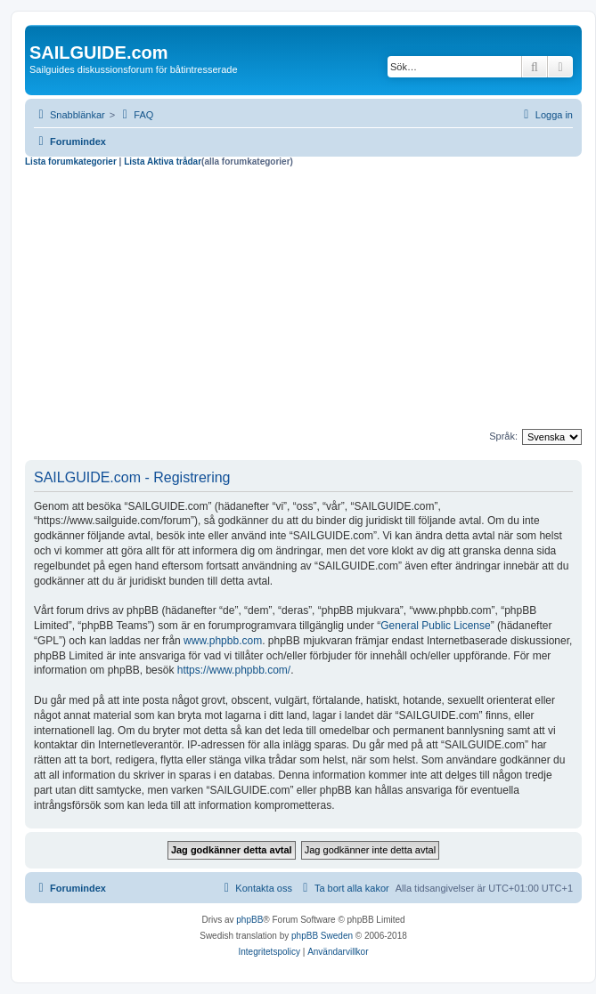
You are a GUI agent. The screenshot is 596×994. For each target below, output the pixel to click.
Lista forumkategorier (71, 161)
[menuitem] (135, 114)
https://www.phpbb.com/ (233, 670)
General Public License (435, 625)
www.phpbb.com (223, 640)
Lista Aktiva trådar (162, 161)
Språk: (503, 436)
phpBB (249, 920)
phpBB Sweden (322, 936)
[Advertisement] (303, 300)
